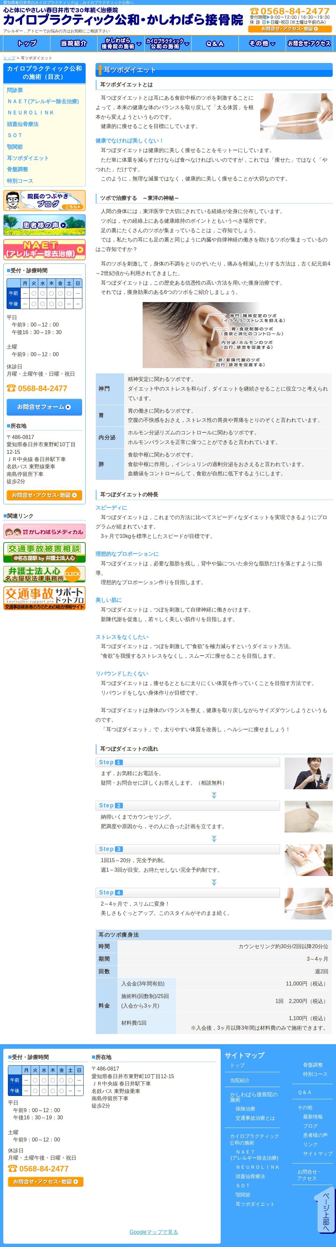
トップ (9, 58)
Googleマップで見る (153, 1232)
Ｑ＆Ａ (302, 1092)
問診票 (15, 90)
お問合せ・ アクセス (307, 1175)
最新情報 (311, 1116)
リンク (308, 1144)
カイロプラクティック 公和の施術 (252, 1139)
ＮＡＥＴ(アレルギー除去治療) (43, 101)
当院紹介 (237, 1080)
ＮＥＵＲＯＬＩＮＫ (30, 112)
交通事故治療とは (253, 1118)
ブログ (308, 1126)
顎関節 (15, 147)
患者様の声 (313, 1135)
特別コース (20, 181)
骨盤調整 (17, 169)
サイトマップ (316, 1153)
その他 (302, 1107)
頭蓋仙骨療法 (23, 124)
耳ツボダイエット (28, 158)
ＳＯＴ (15, 135)
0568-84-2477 (37, 388)
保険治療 (243, 1108)
